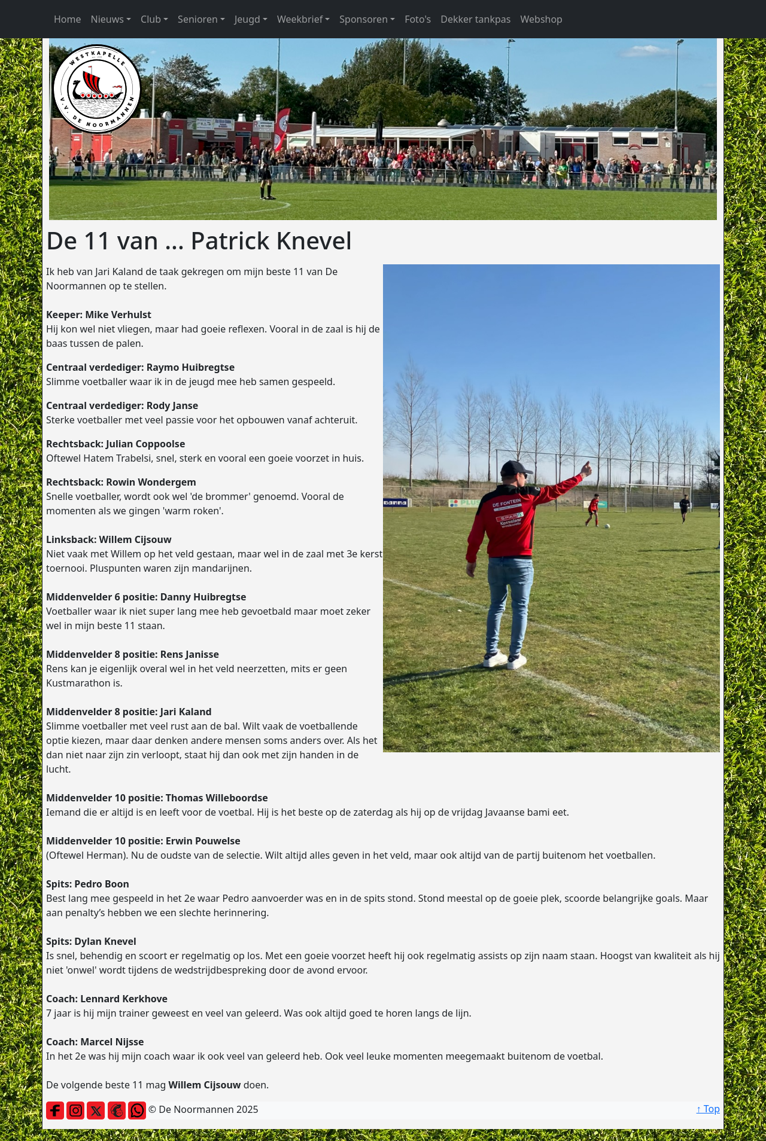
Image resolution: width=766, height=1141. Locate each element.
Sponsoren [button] (363, 19)
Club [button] (151, 19)
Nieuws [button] (107, 19)
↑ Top (708, 1108)
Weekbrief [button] (300, 19)
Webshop (541, 19)
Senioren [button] (198, 19)
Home (67, 19)
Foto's (418, 19)
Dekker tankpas (475, 19)
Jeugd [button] (247, 19)
